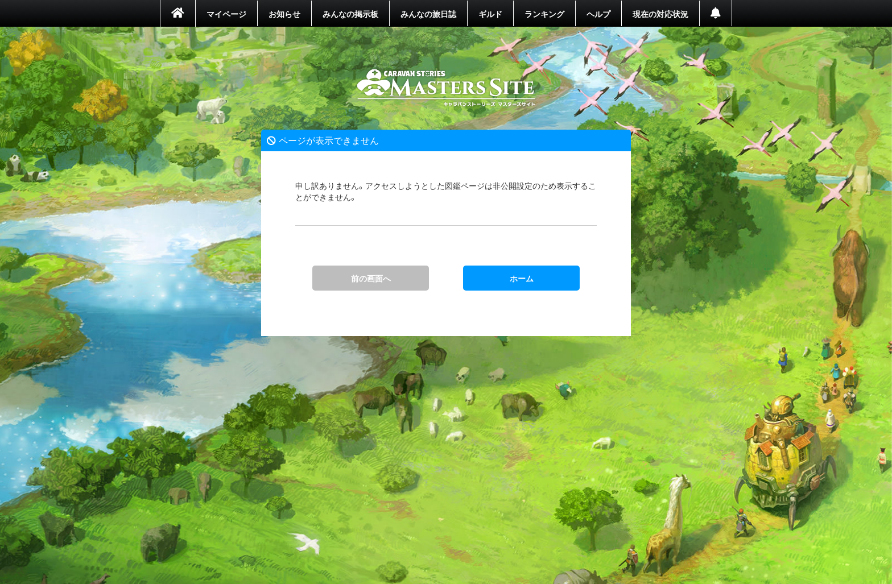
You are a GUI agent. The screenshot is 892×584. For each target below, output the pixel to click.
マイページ (226, 13)
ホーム (446, 88)
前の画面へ (371, 278)
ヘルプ (598, 13)
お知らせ (284, 13)
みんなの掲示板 (350, 13)
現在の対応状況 (660, 13)
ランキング (544, 13)
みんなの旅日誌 (428, 13)
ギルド (490, 13)
